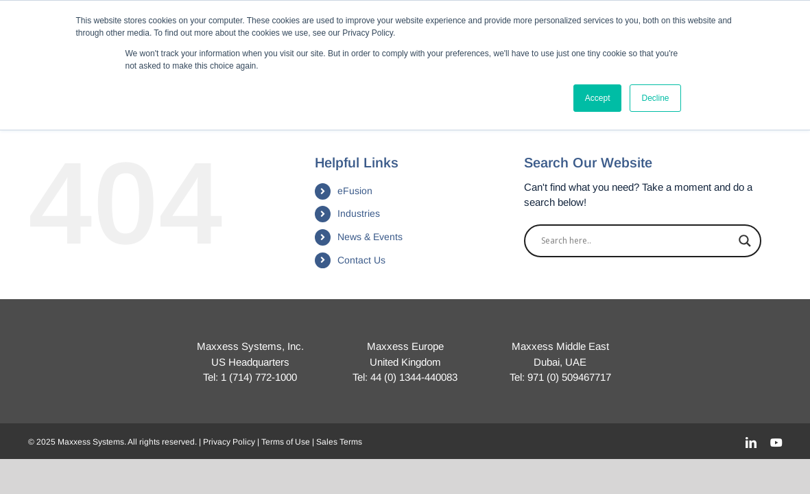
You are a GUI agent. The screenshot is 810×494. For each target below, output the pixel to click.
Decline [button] (655, 98)
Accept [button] (597, 98)
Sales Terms (339, 442)
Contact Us (361, 260)
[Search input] (636, 240)
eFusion (354, 190)
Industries (358, 213)
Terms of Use (285, 442)
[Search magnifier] (744, 240)
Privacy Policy (229, 442)
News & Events (370, 236)
